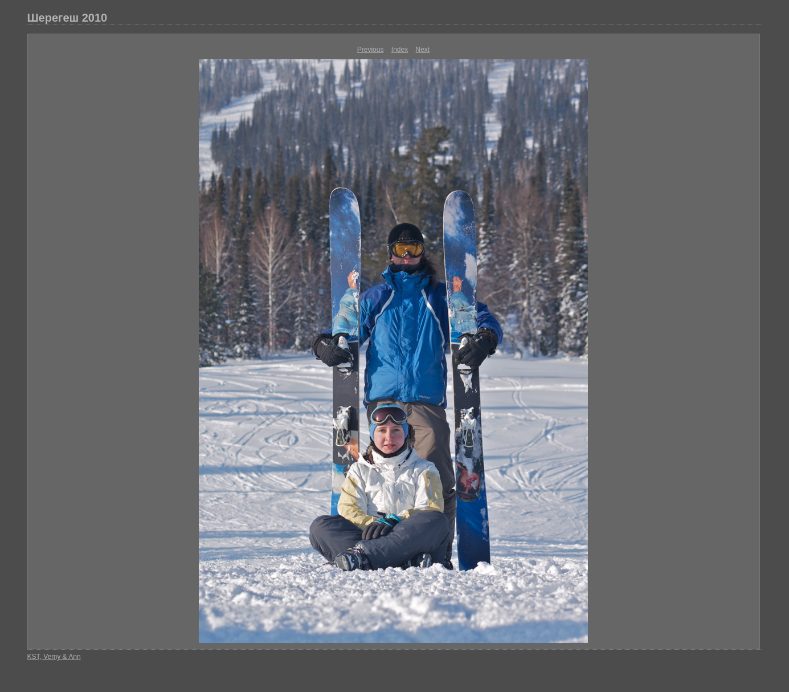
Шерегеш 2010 (67, 17)
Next (423, 50)
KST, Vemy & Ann (54, 657)
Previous (370, 50)
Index (399, 50)
